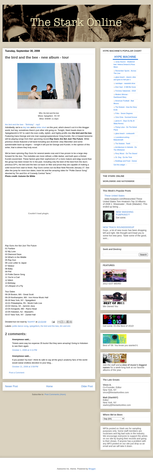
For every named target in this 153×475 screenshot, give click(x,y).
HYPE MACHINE (125, 56)
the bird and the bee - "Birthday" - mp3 (22, 124)
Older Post (87, 386)
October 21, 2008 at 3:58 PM (25, 366)
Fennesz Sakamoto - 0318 (125, 91)
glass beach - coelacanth (125, 133)
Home (49, 386)
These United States (115, 195)
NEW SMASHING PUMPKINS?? (124, 213)
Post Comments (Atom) (55, 394)
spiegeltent (34, 326)
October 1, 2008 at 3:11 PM (24, 350)
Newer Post (11, 386)
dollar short (41, 127)
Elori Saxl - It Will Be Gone (125, 87)
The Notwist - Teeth (122, 143)
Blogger (91, 469)
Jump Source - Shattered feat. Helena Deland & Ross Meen (124, 64)
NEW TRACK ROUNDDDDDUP (118, 227)
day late (26, 127)
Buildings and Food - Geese (126, 161)
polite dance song (20, 326)
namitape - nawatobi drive (125, 83)
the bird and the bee (50, 326)
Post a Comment (16, 372)
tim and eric (65, 326)
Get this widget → (120, 165)
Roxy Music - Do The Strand (126, 153)
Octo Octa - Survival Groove (126, 117)
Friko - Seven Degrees (124, 113)
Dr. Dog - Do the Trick (123, 157)
